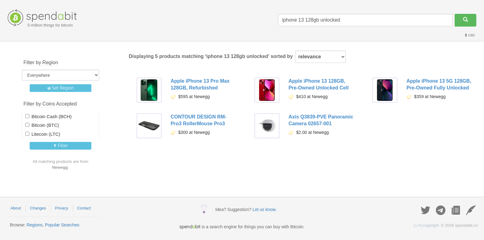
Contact (84, 208)
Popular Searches (62, 224)
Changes (38, 208)
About (15, 208)
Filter (60, 145)
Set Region (61, 87)
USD (469, 35)
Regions (34, 224)
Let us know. (264, 209)
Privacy (61, 208)
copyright (426, 225)
